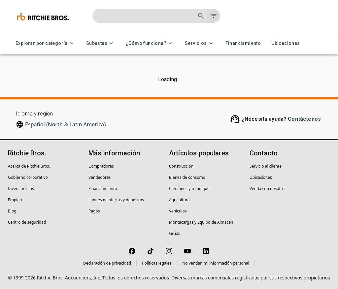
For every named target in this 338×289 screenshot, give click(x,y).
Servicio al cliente (266, 166)
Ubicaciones (285, 43)
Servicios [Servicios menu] (200, 43)
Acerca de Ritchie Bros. (29, 166)
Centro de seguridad (27, 222)
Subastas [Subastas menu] (101, 43)
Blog (12, 211)
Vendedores (99, 177)
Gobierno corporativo (28, 177)
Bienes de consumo (187, 177)
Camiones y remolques (190, 188)
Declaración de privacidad (107, 263)
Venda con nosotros (268, 188)
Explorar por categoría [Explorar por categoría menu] (45, 43)
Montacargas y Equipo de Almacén (201, 222)
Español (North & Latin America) (65, 124)
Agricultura (179, 200)
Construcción (181, 166)
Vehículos (178, 211)
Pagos (94, 211)
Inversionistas (21, 188)
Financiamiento (243, 43)
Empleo (15, 200)
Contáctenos (304, 119)
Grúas (174, 233)
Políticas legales (156, 263)
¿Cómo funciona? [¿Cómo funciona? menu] (150, 43)
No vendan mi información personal (215, 263)
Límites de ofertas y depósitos (116, 200)
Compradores (101, 166)
